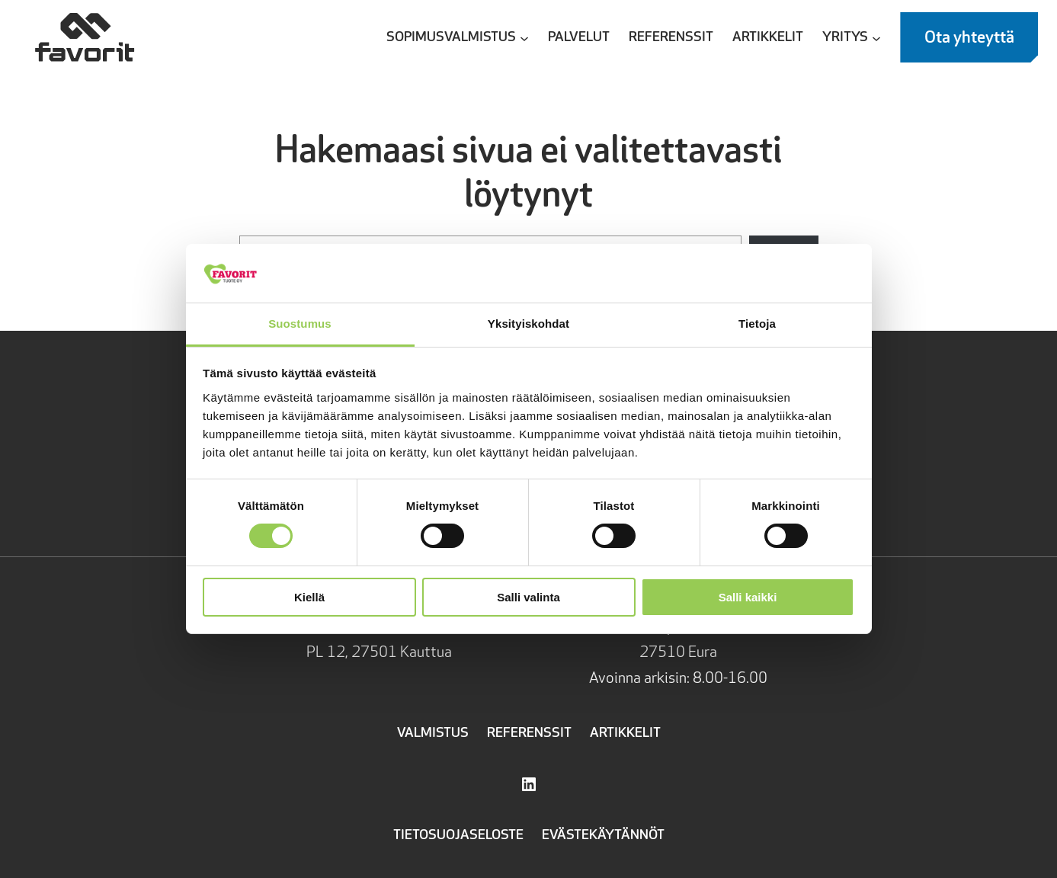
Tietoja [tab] (757, 323)
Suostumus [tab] (300, 323)
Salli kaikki (748, 597)
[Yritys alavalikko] (876, 37)
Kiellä (309, 597)
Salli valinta (528, 597)
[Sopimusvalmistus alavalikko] (524, 37)
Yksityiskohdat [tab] (528, 323)
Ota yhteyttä (969, 37)
